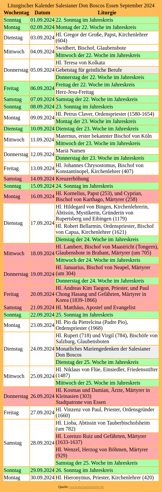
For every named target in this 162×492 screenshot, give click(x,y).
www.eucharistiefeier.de (87, 487)
